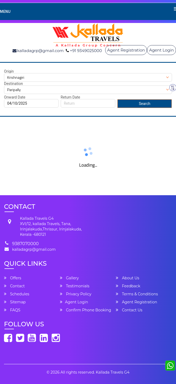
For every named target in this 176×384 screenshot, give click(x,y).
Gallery (69, 278)
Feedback (128, 286)
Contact (14, 286)
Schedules (16, 294)
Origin (9, 71)
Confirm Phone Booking (85, 310)
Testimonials (74, 286)
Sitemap (15, 302)
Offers (12, 278)
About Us (127, 278)
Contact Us (129, 310)
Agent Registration (126, 50)
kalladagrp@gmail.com (34, 249)
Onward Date (14, 97)
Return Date (70, 97)
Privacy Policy (75, 294)
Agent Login (161, 50)
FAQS (12, 310)
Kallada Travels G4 (112, 372)
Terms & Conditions (137, 294)
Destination (13, 83)
